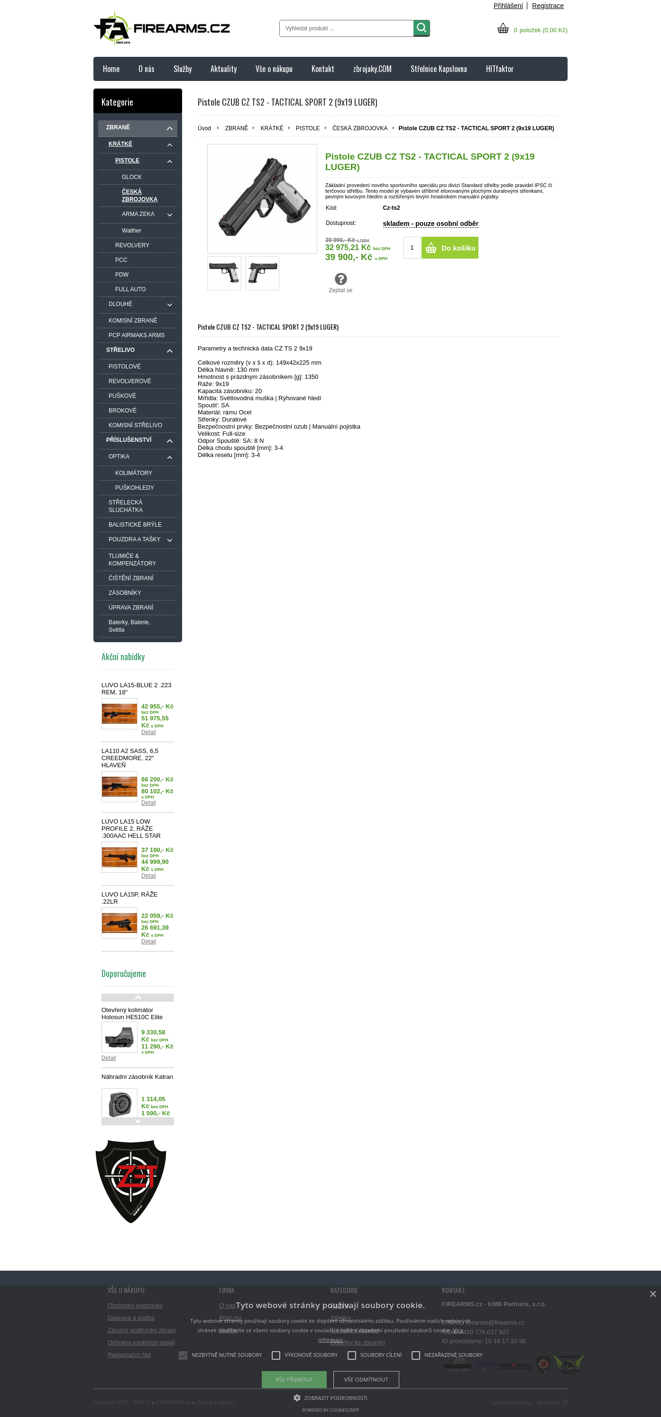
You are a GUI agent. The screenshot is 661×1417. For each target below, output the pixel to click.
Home (111, 68)
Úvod (204, 128)
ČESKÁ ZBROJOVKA (360, 128)
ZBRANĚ (236, 128)
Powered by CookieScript (330, 1410)
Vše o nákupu (274, 68)
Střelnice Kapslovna (439, 68)
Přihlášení (508, 5)
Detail (148, 732)
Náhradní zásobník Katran (137, 1076)
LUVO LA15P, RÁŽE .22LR (129, 898)
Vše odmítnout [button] (366, 1379)
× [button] (652, 1294)
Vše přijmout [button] (293, 1379)
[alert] (330, 1351)
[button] (331, 1397)
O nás (146, 68)
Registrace (548, 5)
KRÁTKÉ (272, 128)
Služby (183, 68)
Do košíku (458, 248)
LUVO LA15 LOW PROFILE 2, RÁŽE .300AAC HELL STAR (131, 828)
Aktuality (224, 68)
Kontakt (323, 68)
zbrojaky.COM (372, 68)
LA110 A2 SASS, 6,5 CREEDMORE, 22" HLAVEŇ (129, 758)
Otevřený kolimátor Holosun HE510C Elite (132, 1013)
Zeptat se (340, 283)
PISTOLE (308, 128)
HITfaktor (500, 68)
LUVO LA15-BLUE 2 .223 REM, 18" (136, 689)
